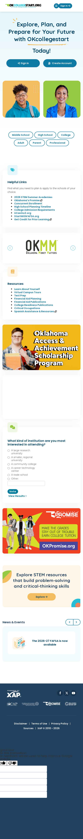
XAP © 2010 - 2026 (48, 728)
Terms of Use (39, 723)
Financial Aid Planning (27, 298)
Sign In (65, 5)
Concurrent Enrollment (28, 203)
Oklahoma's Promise (28, 200)
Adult (21, 142)
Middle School (20, 135)
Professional (57, 142)
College (66, 135)
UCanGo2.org (22, 213)
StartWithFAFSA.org (26, 216)
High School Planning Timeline (32, 206)
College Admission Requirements (34, 210)
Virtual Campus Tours (27, 292)
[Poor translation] (12, 763)
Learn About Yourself (27, 289)
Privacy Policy (59, 723)
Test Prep (20, 295)
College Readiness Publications (33, 305)
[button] (56, 5)
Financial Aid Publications (30, 302)
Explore (41, 597)
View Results (16, 496)
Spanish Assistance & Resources (35, 311)
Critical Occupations (27, 308)
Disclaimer (20, 723)
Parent (37, 142)
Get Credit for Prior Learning (33, 219)
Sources (28, 728)
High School (45, 135)
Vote (12, 491)
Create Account (60, 63)
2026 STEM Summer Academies (33, 197)
